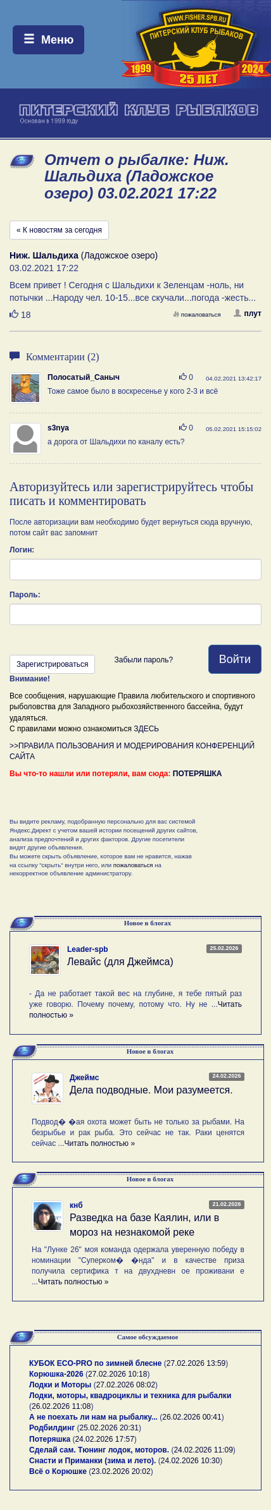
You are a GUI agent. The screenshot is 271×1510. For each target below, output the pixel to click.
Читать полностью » (100, 1143)
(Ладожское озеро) (83, 255)
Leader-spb (87, 949)
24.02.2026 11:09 (202, 1450)
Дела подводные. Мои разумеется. (151, 1090)
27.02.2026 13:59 (196, 1363)
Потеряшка (49, 1439)
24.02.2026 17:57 (104, 1439)
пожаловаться (197, 314)
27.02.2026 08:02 (125, 1384)
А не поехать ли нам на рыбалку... (93, 1417)
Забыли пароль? (143, 659)
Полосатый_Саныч (83, 377)
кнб (76, 1205)
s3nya (58, 427)
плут (248, 313)
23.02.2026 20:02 (120, 1471)
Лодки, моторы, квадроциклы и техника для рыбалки (130, 1395)
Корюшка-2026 (56, 1374)
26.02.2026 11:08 (61, 1406)
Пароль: (25, 594)
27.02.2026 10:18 (117, 1374)
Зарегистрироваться (52, 664)
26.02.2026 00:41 (191, 1417)
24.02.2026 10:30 (190, 1460)
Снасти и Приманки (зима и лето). (92, 1460)
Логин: (21, 549)
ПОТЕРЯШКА (197, 773)
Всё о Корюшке (58, 1471)
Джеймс (84, 1077)
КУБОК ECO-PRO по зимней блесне (95, 1363)
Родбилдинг (52, 1427)
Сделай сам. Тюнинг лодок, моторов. (100, 1450)
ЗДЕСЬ (146, 728)
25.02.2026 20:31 (109, 1427)
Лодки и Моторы (60, 1384)
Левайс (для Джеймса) (120, 961)
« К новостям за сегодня (59, 230)
